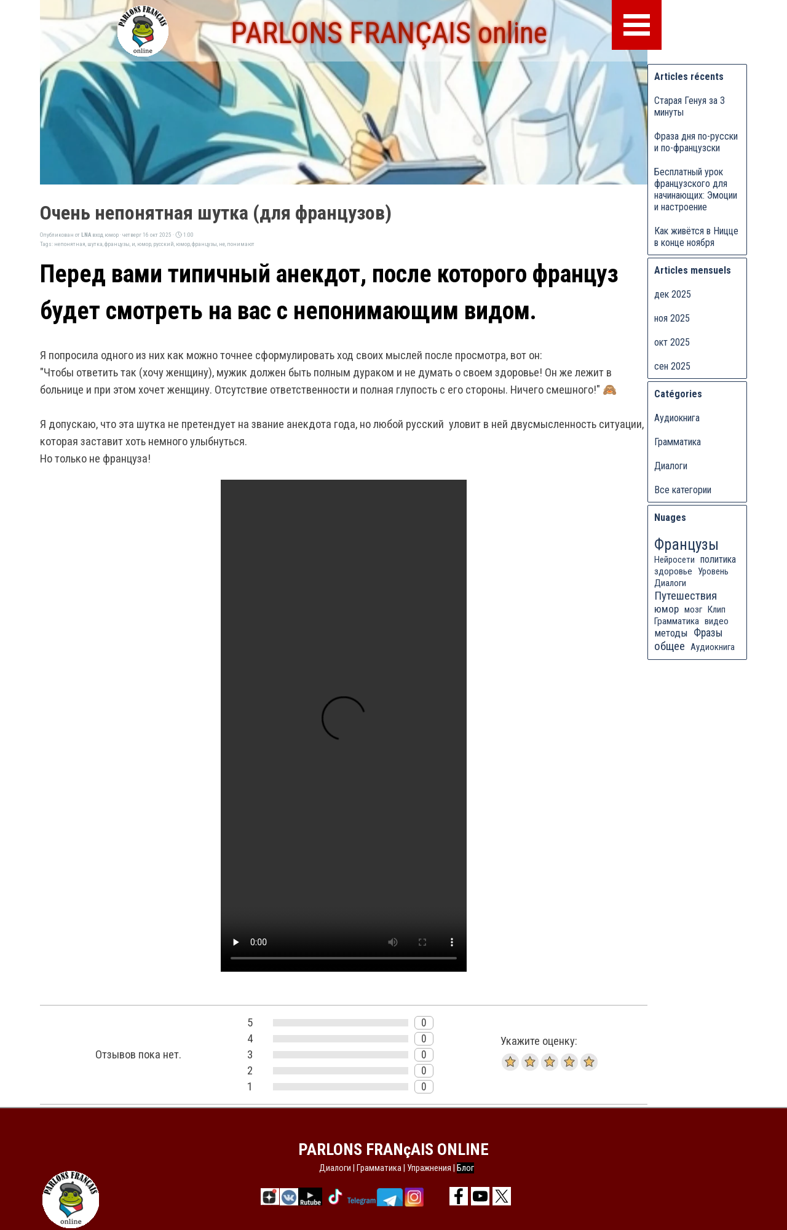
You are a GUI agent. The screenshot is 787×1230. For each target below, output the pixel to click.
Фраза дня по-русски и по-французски (696, 142)
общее (669, 646)
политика (718, 559)
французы (117, 243)
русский (163, 243)
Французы (686, 545)
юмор (144, 243)
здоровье (673, 571)
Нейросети (674, 559)
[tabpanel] (396, 1167)
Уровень (713, 571)
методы (671, 633)
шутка (95, 243)
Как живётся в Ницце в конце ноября (696, 236)
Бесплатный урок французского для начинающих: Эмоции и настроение (695, 189)
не (222, 243)
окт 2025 (672, 342)
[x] (501, 1196)
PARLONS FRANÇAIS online (389, 32)
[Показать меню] (637, 25)
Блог (465, 1167)
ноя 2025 (672, 318)
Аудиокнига (677, 418)
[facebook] (458, 1196)
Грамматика (677, 442)
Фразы (708, 633)
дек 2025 (672, 294)
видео (717, 621)
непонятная (69, 243)
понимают (241, 243)
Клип (717, 609)
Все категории (682, 490)
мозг (693, 609)
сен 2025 (672, 366)
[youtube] (480, 1196)
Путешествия (685, 596)
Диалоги (670, 466)
